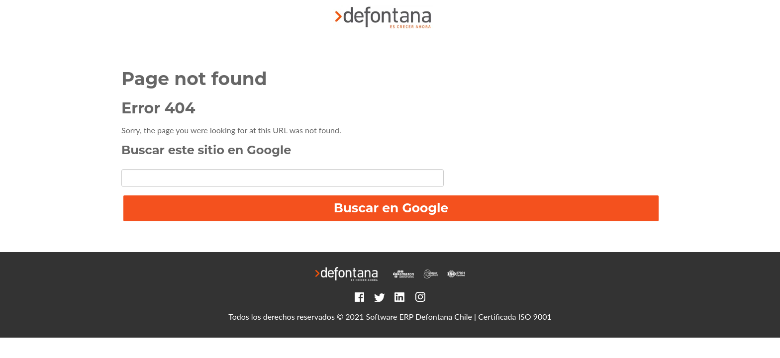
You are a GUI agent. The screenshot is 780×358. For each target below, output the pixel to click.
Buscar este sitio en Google (206, 150)
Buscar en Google (391, 207)
